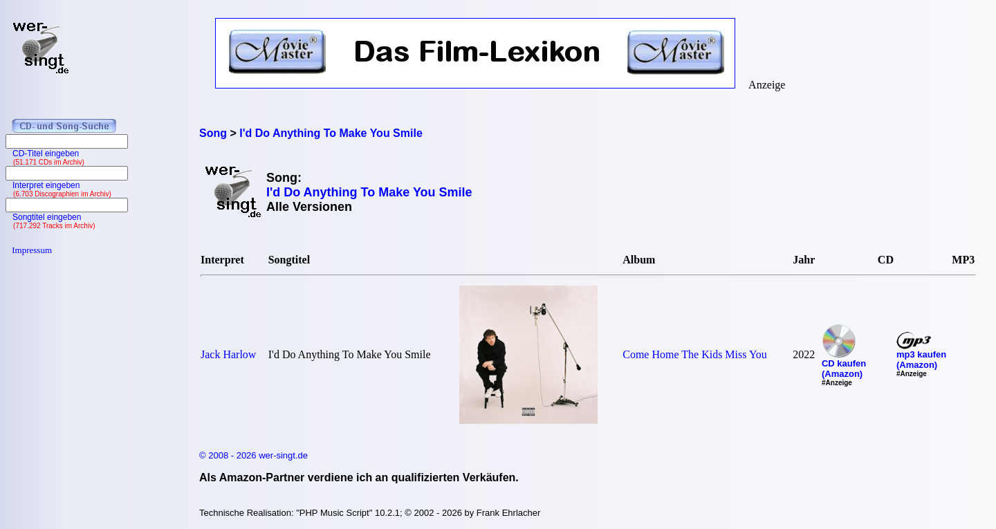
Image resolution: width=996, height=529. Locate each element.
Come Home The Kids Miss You (694, 354)
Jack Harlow (228, 354)
